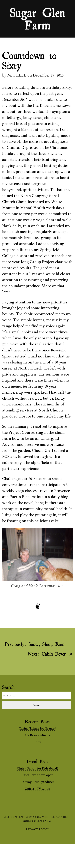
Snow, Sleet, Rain (34, 644)
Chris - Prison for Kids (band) (37, 768)
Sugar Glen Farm (37, 12)
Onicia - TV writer (37, 789)
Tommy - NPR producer (37, 782)
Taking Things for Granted (37, 728)
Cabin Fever (47, 653)
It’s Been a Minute (37, 735)
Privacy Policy (37, 829)
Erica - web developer (37, 775)
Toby (37, 742)
